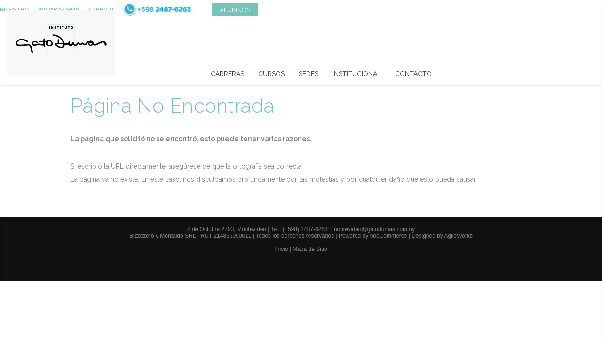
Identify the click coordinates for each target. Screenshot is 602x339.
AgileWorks (458, 236)
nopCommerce (388, 236)
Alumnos (235, 10)
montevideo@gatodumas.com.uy (373, 229)
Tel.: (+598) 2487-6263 (300, 229)
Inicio (281, 249)
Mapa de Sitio (310, 249)
